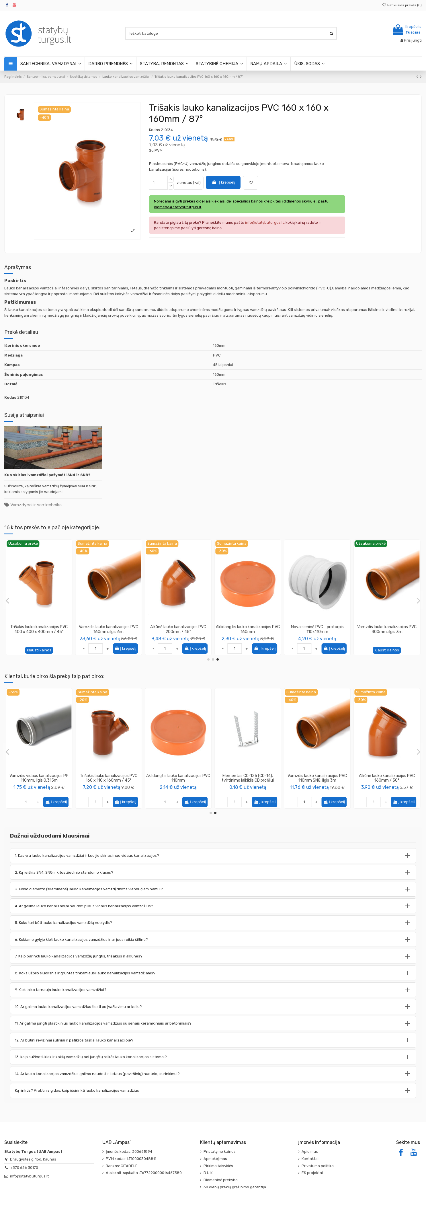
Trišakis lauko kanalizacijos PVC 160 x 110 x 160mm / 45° (108, 629)
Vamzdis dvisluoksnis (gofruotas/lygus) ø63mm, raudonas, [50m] (109, 780)
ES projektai (312, 1173)
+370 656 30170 (24, 1167)
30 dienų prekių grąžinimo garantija (235, 1187)
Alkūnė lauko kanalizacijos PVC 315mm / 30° (387, 629)
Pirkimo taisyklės (218, 1166)
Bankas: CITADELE (122, 1166)
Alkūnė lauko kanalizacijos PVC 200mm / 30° (248, 629)
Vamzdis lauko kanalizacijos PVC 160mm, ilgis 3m (178, 778)
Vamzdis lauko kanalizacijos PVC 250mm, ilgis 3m (39, 778)
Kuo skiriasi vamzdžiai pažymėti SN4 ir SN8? (47, 475)
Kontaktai (310, 1159)
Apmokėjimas (215, 1159)
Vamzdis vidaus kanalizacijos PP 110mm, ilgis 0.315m (317, 778)
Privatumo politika (318, 1166)
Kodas (154, 130)
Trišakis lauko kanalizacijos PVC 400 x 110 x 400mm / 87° (39, 629)
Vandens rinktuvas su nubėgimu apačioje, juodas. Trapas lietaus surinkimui (247, 780)
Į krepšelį (223, 182)
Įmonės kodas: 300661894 (129, 1151)
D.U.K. (208, 1173)
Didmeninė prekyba (221, 1180)
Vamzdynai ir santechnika (36, 504)
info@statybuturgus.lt (29, 1176)
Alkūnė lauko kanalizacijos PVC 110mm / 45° (178, 629)
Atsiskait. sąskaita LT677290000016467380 (144, 1173)
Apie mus (310, 1151)
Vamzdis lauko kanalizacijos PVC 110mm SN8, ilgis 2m (317, 629)
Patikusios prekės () (402, 5)
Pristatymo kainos (220, 1151)
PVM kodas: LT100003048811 (131, 1159)
